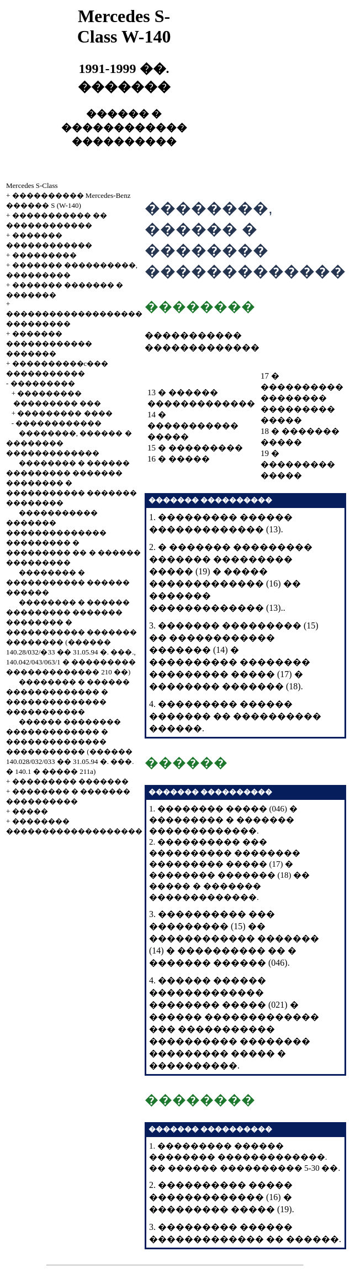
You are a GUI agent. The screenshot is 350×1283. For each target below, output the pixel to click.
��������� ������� (70, 781)
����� (30, 811)
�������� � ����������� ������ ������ (68, 582)
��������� (44, 255)
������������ (58, 423)
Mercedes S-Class (32, 185)
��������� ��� (57, 403)
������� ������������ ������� (49, 343)
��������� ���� (64, 413)
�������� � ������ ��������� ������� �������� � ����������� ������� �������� (71, 483)
